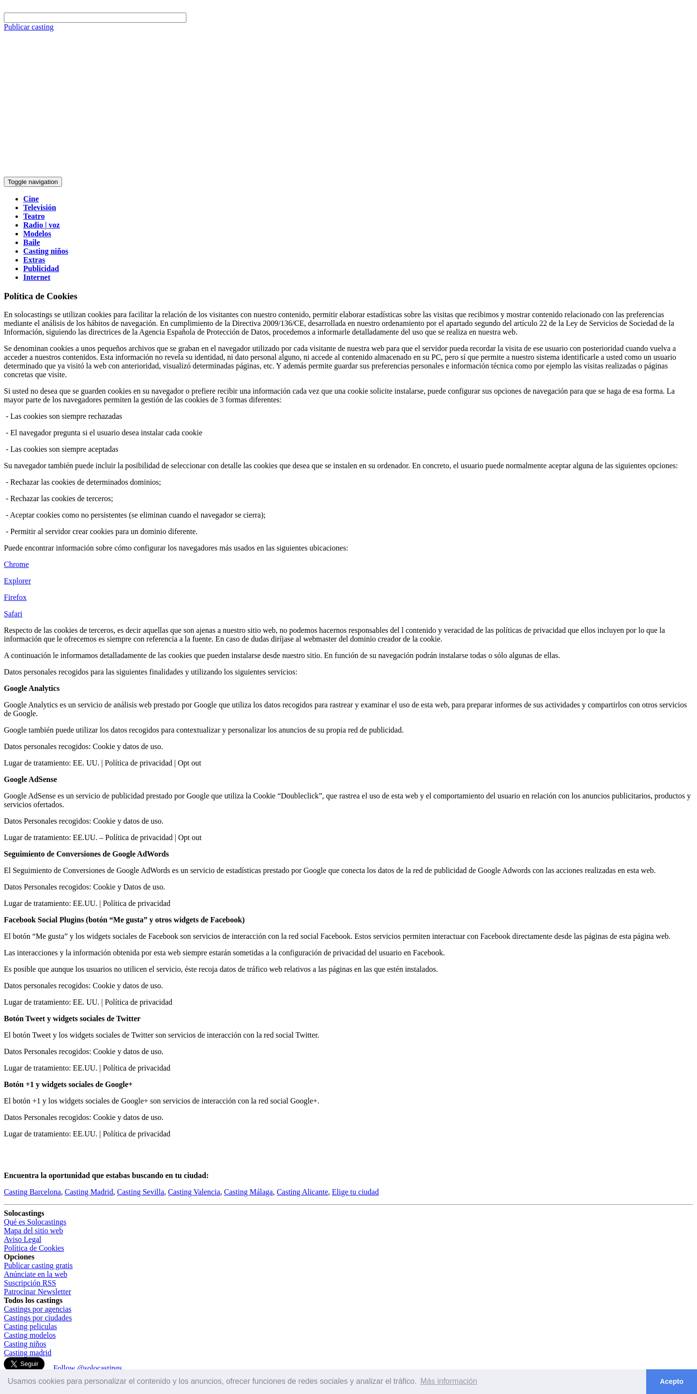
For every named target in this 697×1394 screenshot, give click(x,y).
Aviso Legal (22, 1239)
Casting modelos (30, 1335)
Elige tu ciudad (355, 1192)
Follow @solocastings (87, 1368)
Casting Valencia (194, 1192)
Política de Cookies (34, 1248)
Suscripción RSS (30, 1283)
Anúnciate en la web (35, 1274)
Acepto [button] (671, 1381)
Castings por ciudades (38, 1318)
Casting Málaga (248, 1192)
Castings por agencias (38, 1309)
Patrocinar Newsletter (37, 1291)
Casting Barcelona (32, 1192)
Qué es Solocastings (35, 1222)
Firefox (15, 597)
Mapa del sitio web (33, 1230)
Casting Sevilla (140, 1192)
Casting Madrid (89, 1192)
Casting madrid (27, 1352)
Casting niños (25, 1344)
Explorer (17, 581)
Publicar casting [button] (29, 27)
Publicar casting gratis (38, 1265)
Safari (13, 614)
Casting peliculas (30, 1326)
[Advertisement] (348, 104)
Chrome (16, 564)
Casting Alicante (302, 1192)
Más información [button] (449, 1381)
